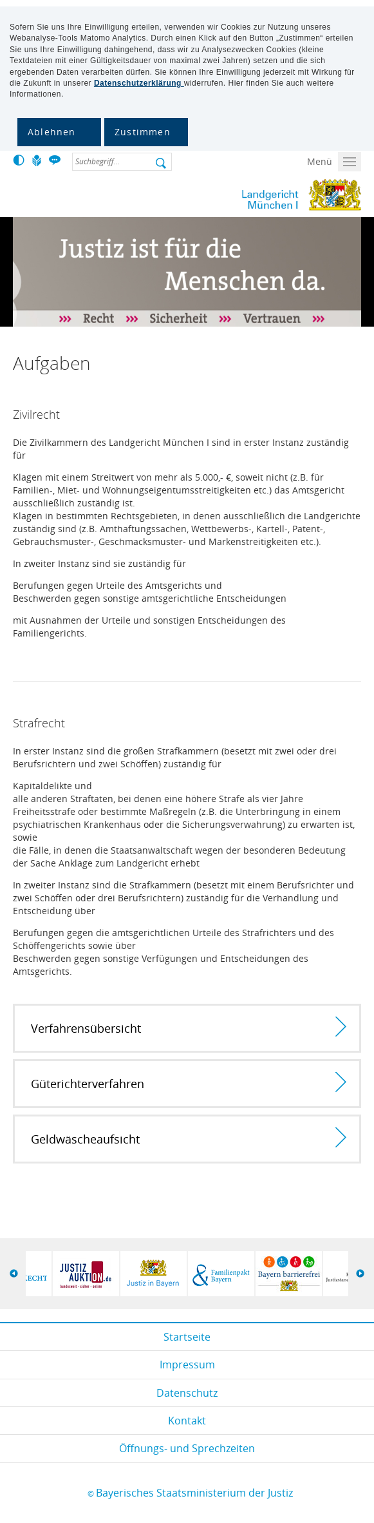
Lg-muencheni (248, 195)
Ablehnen (52, 132)
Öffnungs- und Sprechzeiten (187, 1448)
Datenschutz (187, 1393)
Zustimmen (143, 132)
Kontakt (187, 1420)
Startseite (187, 1337)
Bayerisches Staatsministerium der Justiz (194, 1493)
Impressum (187, 1364)
